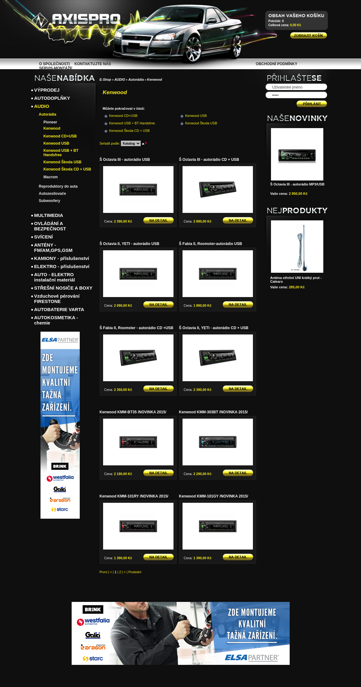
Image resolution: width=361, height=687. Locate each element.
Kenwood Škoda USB (195, 123)
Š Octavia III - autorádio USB (125, 159)
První (103, 572)
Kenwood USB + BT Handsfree (119, 123)
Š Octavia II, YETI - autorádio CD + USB (214, 328)
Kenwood (154, 79)
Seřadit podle (109, 143)
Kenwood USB (195, 116)
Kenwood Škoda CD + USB (119, 130)
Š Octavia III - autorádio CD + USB (209, 159)
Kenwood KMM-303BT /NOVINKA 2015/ (213, 412)
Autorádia (136, 79)
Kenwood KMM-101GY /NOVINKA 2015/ (213, 496)
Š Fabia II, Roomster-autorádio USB (210, 244)
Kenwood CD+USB (119, 116)
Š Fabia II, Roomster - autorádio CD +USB (136, 328)
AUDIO (119, 79)
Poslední (134, 572)
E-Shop (105, 79)
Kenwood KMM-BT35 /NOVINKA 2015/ (133, 412)
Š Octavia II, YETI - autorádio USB (129, 244)
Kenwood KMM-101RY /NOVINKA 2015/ (134, 496)
